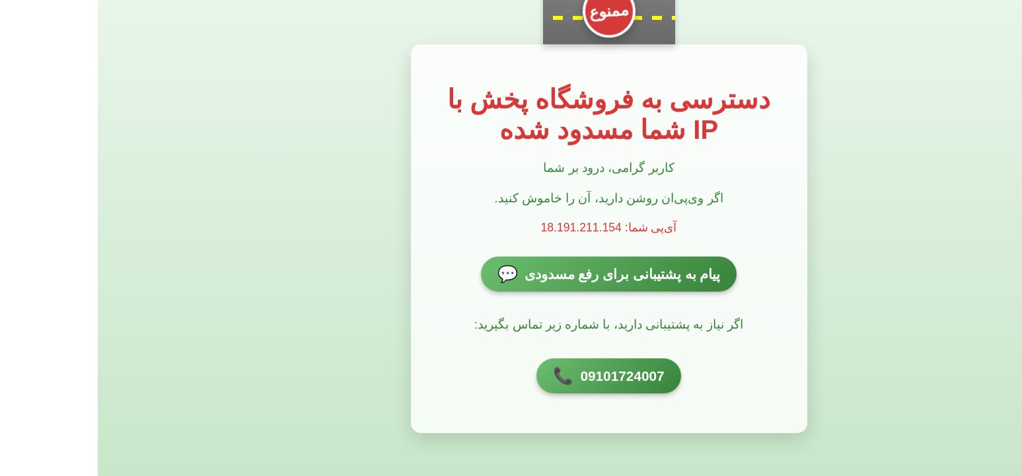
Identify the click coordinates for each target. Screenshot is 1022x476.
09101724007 (510, 376)
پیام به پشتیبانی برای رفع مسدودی (511, 275)
